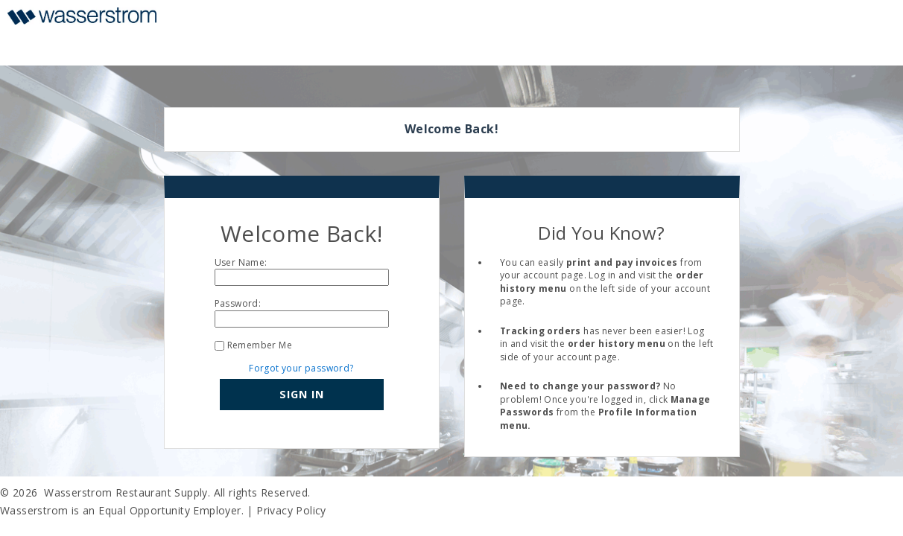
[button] (302, 394)
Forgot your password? (301, 368)
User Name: (241, 262)
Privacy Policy (291, 510)
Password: (238, 303)
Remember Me (259, 345)
